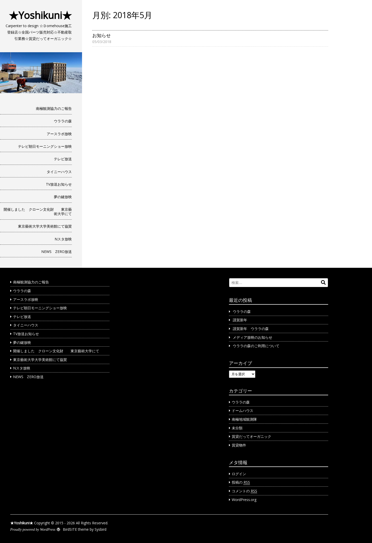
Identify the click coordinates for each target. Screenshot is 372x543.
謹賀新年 (240, 319)
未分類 (237, 427)
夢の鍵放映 (63, 196)
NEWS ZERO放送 (56, 251)
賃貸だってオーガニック (251, 436)
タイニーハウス (59, 171)
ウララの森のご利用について (256, 345)
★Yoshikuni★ (40, 15)
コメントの (244, 491)
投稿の (241, 482)
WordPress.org (244, 499)
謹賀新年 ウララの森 (251, 328)
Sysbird (100, 529)
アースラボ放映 (59, 133)
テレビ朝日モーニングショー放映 (45, 146)
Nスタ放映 (63, 239)
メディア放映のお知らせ (252, 337)
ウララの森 (63, 121)
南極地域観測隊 (244, 419)
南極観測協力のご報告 (54, 108)
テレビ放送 (63, 158)
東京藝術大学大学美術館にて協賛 (45, 226)
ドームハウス (242, 410)
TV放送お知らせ (59, 184)
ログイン (239, 473)
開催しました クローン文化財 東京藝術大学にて (38, 211)
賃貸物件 (239, 445)
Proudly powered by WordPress (32, 529)
